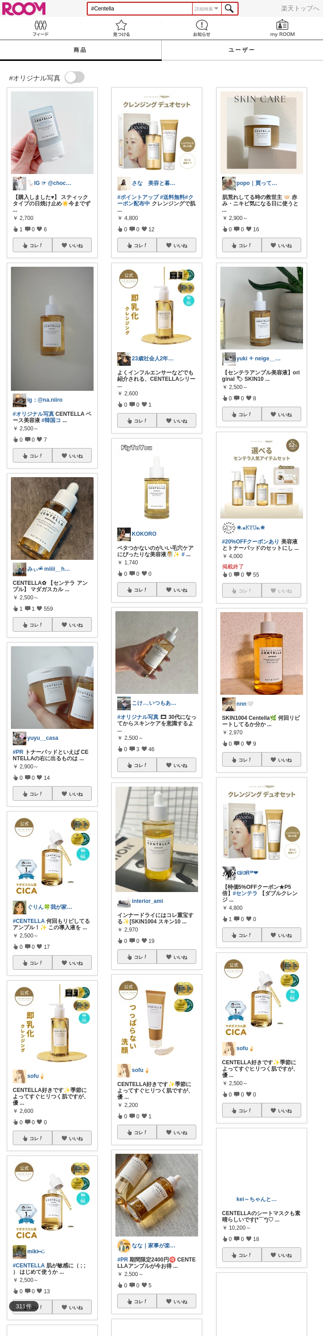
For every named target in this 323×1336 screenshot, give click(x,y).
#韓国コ (51, 420)
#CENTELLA (29, 921)
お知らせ (202, 28)
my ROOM (282, 28)
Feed (40, 28)
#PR (18, 752)
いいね (76, 245)
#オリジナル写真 (33, 414)
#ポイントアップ (138, 197)
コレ (36, 245)
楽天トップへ (300, 8)
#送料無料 (172, 197)
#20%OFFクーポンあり (251, 541)
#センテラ (245, 893)
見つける (121, 28)
